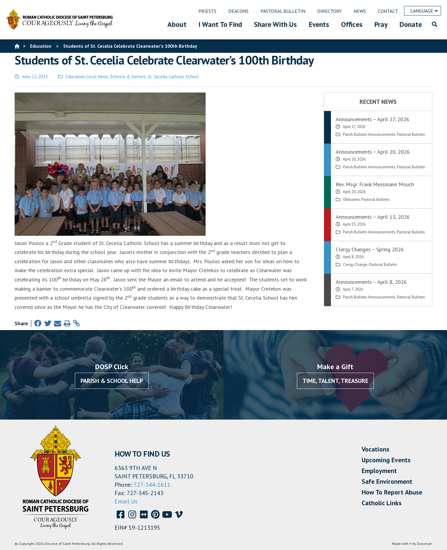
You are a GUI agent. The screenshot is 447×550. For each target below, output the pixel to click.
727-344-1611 (152, 485)
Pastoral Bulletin (411, 134)
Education (75, 76)
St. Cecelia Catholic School (173, 76)
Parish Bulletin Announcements (369, 134)
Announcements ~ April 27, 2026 (372, 119)
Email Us (126, 501)
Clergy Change (355, 264)
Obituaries (351, 199)
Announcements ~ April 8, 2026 (371, 281)
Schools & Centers (128, 76)
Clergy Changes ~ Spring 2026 (370, 249)
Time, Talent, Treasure (335, 381)
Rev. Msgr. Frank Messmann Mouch (375, 184)
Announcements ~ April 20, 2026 (373, 151)
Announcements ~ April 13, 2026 (373, 216)
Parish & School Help (112, 381)
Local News (97, 76)
